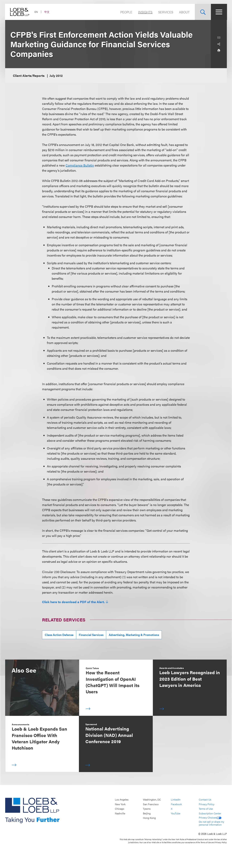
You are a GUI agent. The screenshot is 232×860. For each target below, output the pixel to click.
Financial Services (91, 635)
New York (120, 804)
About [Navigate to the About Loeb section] (184, 12)
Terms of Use (206, 808)
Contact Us (205, 799)
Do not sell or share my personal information (211, 823)
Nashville (120, 813)
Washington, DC (152, 799)
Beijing (147, 813)
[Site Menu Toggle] (219, 12)
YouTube (175, 813)
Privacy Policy (206, 804)
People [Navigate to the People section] (126, 12)
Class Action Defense (59, 635)
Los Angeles (121, 799)
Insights (145, 12)
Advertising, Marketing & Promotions (134, 635)
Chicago (119, 808)
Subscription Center (210, 813)
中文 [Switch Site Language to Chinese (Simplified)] (47, 12)
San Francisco (151, 804)
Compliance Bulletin (80, 165)
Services (165, 12)
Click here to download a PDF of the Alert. (73, 602)
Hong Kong (149, 818)
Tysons (146, 808)
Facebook (176, 804)
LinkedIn (176, 799)
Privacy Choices (210, 817)
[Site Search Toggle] (203, 12)
